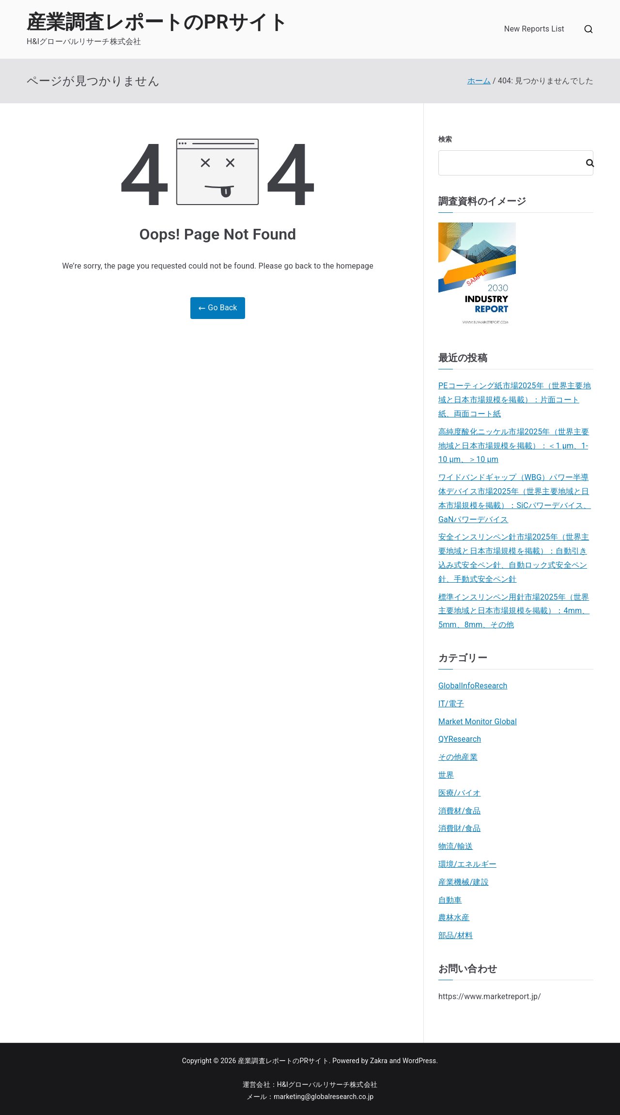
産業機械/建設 (463, 882)
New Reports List (534, 28)
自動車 (450, 900)
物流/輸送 (455, 846)
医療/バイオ (459, 792)
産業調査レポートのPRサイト (157, 22)
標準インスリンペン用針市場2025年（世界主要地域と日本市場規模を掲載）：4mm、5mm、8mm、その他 (513, 611)
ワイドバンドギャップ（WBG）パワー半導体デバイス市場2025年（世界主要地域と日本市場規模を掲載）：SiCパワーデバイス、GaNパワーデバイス (514, 498)
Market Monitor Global (477, 721)
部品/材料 (455, 935)
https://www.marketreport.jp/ (489, 996)
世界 (446, 775)
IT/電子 (451, 703)
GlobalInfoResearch (473, 685)
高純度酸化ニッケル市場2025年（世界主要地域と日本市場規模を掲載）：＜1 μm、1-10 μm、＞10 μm (513, 445)
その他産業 (458, 757)
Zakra (379, 1061)
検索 (445, 139)
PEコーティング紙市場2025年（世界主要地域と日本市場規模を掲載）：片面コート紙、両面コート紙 (514, 399)
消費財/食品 (459, 828)
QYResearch (459, 739)
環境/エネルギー (467, 864)
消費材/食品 (459, 810)
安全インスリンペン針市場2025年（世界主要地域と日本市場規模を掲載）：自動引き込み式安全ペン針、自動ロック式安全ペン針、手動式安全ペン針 (513, 557)
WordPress (419, 1061)
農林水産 (454, 917)
